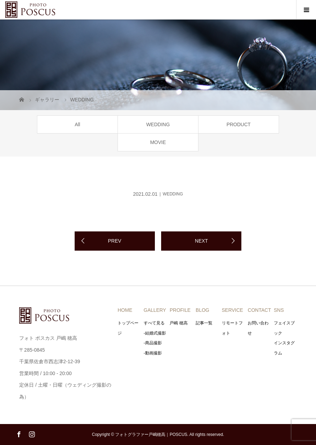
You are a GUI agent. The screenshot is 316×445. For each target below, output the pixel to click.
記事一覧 (204, 323)
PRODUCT (238, 124)
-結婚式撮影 (155, 333)
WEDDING (158, 124)
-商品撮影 (153, 342)
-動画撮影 (153, 353)
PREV (114, 241)
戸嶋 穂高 (178, 323)
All (77, 124)
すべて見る (154, 323)
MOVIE (158, 142)
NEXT (201, 241)
